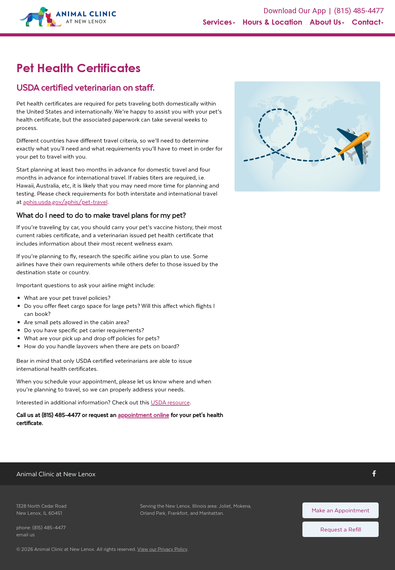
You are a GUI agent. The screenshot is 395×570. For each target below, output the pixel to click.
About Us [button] (327, 22)
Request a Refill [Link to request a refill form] (340, 529)
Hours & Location (272, 22)
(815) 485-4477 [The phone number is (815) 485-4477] (359, 10)
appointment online (143, 414)
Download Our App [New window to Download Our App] (295, 10)
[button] (68, 16)
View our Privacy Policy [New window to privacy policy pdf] (162, 549)
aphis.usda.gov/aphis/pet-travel (65, 201)
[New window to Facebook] (374, 474)
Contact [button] (368, 22)
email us (25, 534)
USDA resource (170, 402)
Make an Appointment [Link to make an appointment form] (340, 510)
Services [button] (219, 22)
